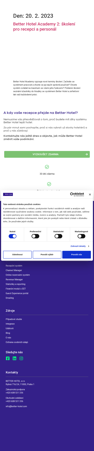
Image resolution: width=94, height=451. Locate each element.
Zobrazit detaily (78, 246)
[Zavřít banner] (90, 194)
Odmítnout (17, 254)
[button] (47, 154)
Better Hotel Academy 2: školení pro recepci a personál (44, 26)
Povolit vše (76, 254)
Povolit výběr (47, 254)
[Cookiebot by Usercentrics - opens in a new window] (72, 194)
